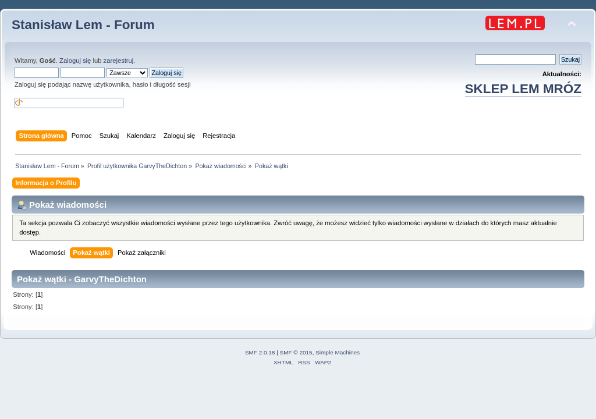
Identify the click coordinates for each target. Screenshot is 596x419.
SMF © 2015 (296, 352)
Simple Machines (337, 352)
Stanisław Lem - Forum (83, 24)
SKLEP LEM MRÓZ (523, 88)
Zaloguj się (75, 60)
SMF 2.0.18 (260, 352)
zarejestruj (119, 60)
